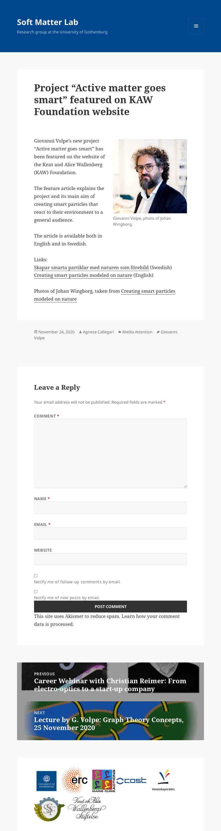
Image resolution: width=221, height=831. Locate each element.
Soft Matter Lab (47, 22)
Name (42, 498)
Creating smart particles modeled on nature (83, 275)
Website (43, 550)
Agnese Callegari (98, 332)
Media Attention (137, 332)
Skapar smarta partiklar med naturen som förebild (91, 267)
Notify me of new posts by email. (67, 597)
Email (42, 524)
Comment (46, 416)
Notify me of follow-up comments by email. (77, 582)
